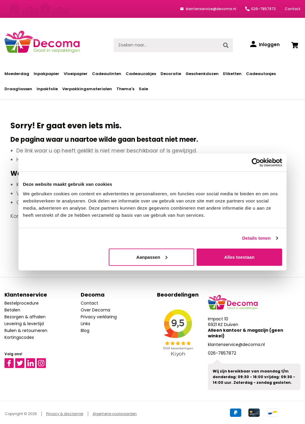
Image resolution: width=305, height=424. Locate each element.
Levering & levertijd (24, 324)
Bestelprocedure (21, 303)
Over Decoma (95, 310)
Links (85, 324)
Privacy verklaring (99, 317)
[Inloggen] (265, 45)
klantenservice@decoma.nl (210, 8)
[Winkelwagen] (295, 45)
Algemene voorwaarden (115, 413)
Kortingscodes (19, 337)
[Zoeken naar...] (166, 45)
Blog (85, 330)
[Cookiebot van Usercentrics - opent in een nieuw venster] (256, 162)
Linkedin (34, 361)
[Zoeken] (226, 45)
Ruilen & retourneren (25, 330)
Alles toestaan (239, 256)
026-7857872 (263, 8)
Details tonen (256, 238)
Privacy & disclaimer (64, 413)
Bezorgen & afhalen (25, 317)
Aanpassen (151, 256)
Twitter (22, 361)
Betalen (12, 310)
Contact (293, 8)
